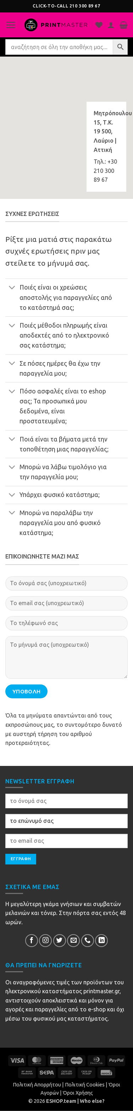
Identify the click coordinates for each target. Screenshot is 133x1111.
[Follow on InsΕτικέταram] (45, 940)
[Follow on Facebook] (31, 940)
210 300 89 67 (85, 6)
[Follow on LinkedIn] (101, 940)
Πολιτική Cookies (85, 1084)
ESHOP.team (61, 1101)
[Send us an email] (73, 940)
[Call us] (87, 940)
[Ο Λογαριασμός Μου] (111, 25)
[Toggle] (12, 288)
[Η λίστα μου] (98, 25)
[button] (10, 25)
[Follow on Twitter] (59, 940)
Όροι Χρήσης (78, 1093)
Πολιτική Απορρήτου (37, 1084)
